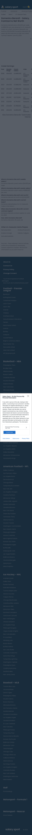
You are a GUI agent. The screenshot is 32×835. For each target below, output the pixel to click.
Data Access (16, 438)
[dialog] (16, 417)
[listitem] (16, 427)
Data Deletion (6, 438)
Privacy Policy (25, 438)
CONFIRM (9, 432)
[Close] (28, 396)
